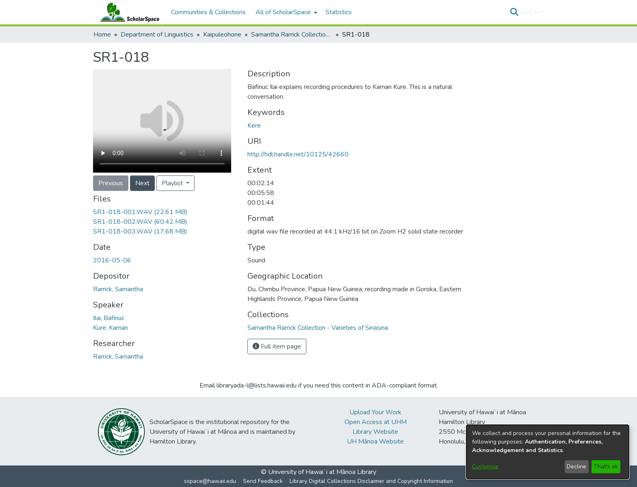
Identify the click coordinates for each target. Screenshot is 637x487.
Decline (576, 466)
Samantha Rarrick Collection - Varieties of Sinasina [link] (291, 34)
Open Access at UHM (375, 422)
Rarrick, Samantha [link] (118, 289)
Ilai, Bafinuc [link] (108, 318)
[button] (514, 12)
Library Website (375, 431)
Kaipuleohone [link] (222, 34)
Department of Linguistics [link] (157, 34)
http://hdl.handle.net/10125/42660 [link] (298, 154)
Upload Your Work (375, 412)
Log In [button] (530, 12)
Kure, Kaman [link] (110, 327)
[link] (140, 212)
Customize (485, 466)
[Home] (128, 12)
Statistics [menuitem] (338, 12)
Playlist (173, 183)
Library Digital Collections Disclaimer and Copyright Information (371, 481)
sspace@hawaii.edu (210, 481)
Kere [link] (254, 125)
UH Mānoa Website (375, 441)
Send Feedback (263, 481)
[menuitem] (285, 12)
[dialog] (547, 452)
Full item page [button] (277, 346)
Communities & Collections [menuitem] (208, 12)
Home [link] (102, 34)
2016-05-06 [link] (112, 260)
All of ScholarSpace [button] (283, 12)
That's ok (606, 466)
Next (142, 183)
